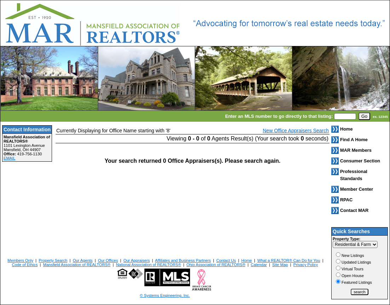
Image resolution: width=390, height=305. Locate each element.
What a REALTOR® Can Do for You (288, 260)
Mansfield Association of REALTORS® (77, 265)
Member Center (356, 189)
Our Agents (83, 260)
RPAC (346, 199)
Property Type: (346, 239)
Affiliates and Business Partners (183, 260)
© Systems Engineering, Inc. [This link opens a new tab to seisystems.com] (165, 295)
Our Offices (108, 260)
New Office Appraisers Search (296, 130)
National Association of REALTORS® (148, 265)
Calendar (259, 265)
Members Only (20, 260)
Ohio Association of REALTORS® (216, 265)
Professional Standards (353, 175)
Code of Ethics (25, 265)
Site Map (280, 265)
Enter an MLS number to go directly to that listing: (279, 116)
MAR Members (356, 150)
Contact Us (226, 260)
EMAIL (10, 158)
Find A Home (354, 139)
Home (246, 260)
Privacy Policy (305, 265)
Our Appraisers (137, 260)
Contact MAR (354, 210)
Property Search (53, 260)
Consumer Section (360, 160)
